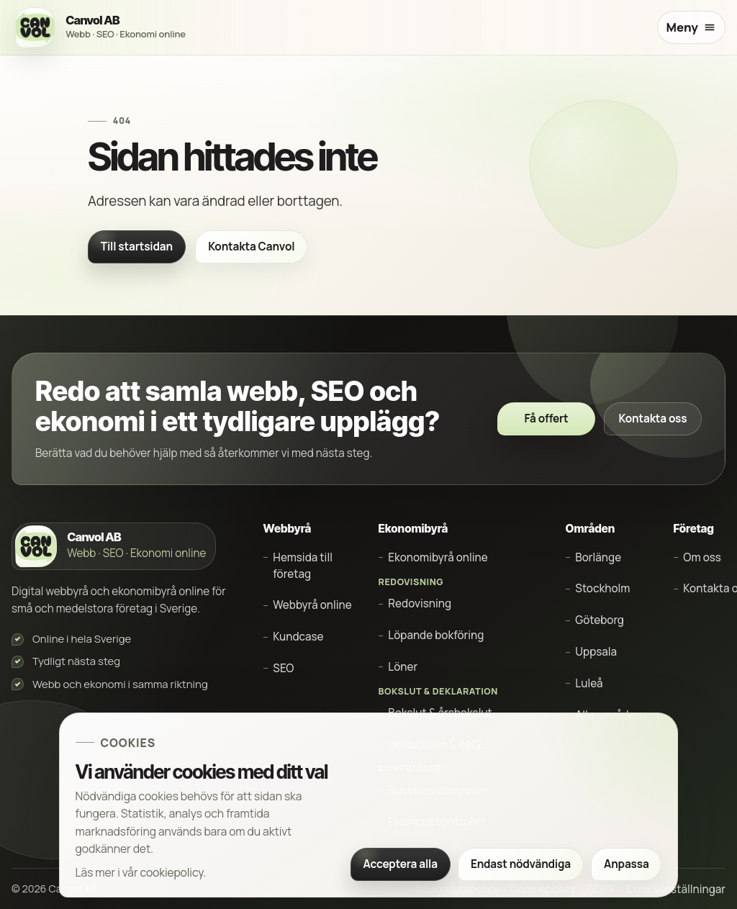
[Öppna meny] (691, 28)
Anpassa (626, 864)
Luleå (588, 683)
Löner (402, 666)
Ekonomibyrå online (437, 557)
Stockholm (602, 588)
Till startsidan (137, 246)
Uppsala (596, 651)
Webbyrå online (312, 604)
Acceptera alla (400, 864)
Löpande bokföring (436, 635)
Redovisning (419, 603)
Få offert (546, 418)
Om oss (701, 557)
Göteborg (599, 620)
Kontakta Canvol (251, 246)
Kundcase (298, 636)
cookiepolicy (172, 872)
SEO (283, 668)
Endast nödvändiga (521, 864)
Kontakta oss (653, 418)
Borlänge (598, 557)
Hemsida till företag (303, 566)
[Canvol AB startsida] (103, 27)
